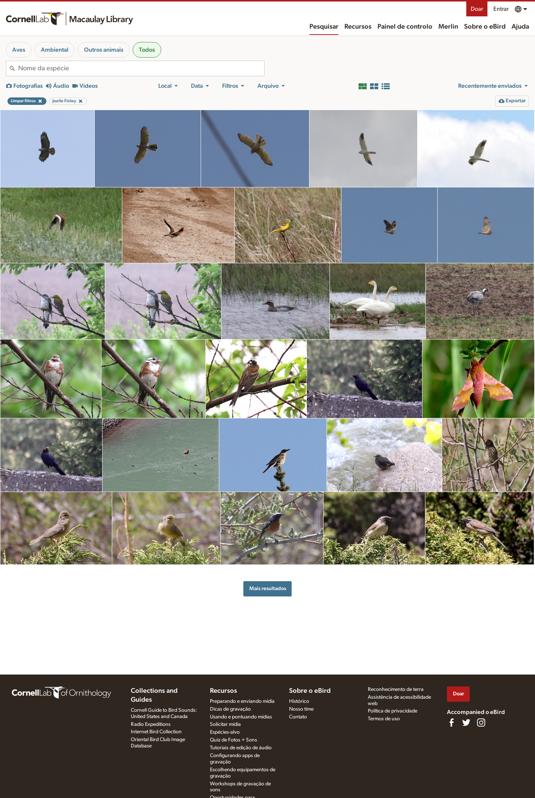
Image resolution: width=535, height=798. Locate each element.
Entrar (501, 9)
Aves (18, 50)
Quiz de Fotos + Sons (233, 740)
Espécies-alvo (225, 732)
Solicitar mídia (225, 724)
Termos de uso (384, 718)
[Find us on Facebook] (451, 722)
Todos (147, 50)
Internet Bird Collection (156, 731)
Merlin (448, 26)
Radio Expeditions (151, 724)
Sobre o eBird (485, 26)
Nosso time (301, 709)
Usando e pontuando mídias (241, 717)
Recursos (358, 26)
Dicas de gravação (230, 709)
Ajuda (520, 26)
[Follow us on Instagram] (481, 722)
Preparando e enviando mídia (242, 701)
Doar (477, 9)
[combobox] (141, 68)
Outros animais (103, 50)
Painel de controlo (404, 26)
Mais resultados (267, 588)
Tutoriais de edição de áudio (241, 747)
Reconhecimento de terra (396, 689)
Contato (298, 717)
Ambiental (54, 50)
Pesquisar (323, 26)
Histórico (299, 701)
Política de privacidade (392, 711)
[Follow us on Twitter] (466, 722)
